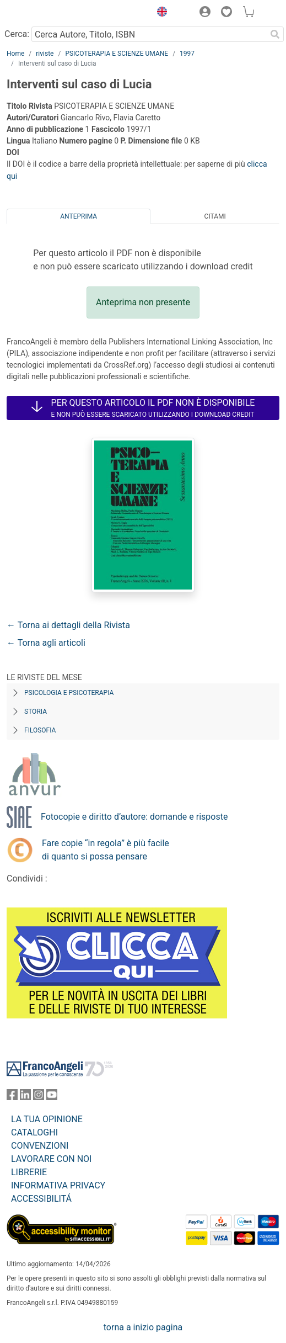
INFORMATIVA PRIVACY (58, 1185)
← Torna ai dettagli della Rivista (68, 625)
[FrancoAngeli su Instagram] (38, 1097)
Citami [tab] (215, 216)
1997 (187, 53)
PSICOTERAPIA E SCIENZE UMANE (116, 53)
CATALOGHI (34, 1132)
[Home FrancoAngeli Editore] (44, 13)
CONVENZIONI (39, 1145)
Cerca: (16, 34)
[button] (159, 13)
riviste (44, 53)
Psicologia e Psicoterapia (69, 693)
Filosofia (40, 730)
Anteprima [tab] (78, 216)
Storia (35, 711)
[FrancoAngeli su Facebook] (12, 1097)
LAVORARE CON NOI (51, 1159)
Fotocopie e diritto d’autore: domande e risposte (134, 816)
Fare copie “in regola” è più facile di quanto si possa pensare (105, 850)
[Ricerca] (275, 34)
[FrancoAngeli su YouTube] (51, 1097)
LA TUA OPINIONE (47, 1119)
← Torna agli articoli (46, 643)
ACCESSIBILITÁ (41, 1198)
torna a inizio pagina (143, 1327)
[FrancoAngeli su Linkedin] (25, 1097)
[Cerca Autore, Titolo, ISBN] (148, 34)
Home (15, 53)
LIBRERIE (29, 1172)
